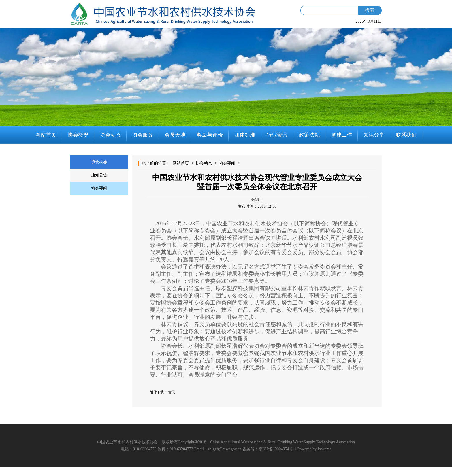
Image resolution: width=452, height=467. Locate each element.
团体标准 (244, 135)
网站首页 (45, 135)
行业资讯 (277, 135)
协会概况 (78, 135)
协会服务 (142, 135)
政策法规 (309, 135)
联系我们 (406, 135)
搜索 (369, 10)
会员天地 (175, 135)
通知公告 (99, 175)
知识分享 (374, 135)
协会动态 (110, 135)
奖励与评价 (210, 135)
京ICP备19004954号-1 (277, 449)
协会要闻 (99, 188)
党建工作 (341, 135)
